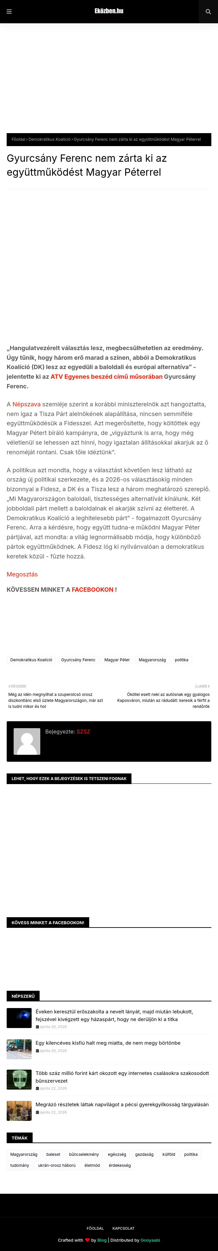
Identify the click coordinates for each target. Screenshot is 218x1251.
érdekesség (120, 1165)
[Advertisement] (109, 83)
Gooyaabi (150, 1240)
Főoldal (18, 139)
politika (181, 659)
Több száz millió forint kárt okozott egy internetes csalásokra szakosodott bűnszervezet (122, 1077)
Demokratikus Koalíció (50, 139)
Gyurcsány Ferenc (78, 659)
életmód (92, 1165)
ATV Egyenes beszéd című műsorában (107, 376)
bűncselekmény (84, 1154)
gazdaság (144, 1154)
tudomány (19, 1165)
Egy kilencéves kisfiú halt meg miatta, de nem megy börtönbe (108, 1043)
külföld (168, 1154)
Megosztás (22, 574)
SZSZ (82, 731)
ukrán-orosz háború (57, 1165)
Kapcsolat (123, 1228)
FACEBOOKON (93, 589)
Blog (102, 1240)
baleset (53, 1154)
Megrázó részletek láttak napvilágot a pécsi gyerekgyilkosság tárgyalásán (122, 1104)
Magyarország (152, 659)
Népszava (27, 404)
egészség (117, 1154)
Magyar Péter (117, 659)
